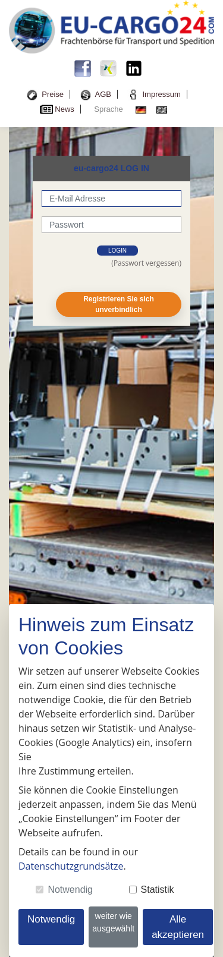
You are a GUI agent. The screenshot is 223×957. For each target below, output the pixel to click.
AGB (103, 94)
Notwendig (70, 889)
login (117, 250)
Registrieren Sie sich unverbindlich (118, 304)
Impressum (161, 94)
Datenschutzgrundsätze (70, 866)
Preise (53, 94)
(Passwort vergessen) (146, 263)
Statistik (157, 889)
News (64, 109)
